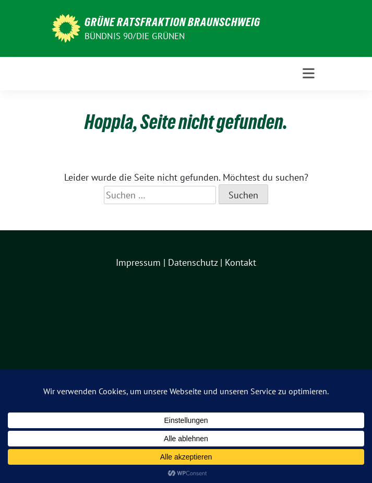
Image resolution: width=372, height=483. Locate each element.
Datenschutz (193, 262)
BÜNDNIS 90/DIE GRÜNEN (135, 36)
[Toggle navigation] (308, 74)
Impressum (138, 262)
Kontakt (240, 262)
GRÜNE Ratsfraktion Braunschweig (172, 22)
